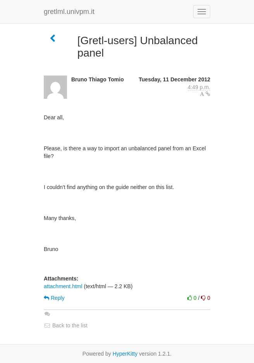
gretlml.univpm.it (69, 11)
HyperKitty (125, 354)
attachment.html (63, 286)
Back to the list (66, 325)
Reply (54, 298)
